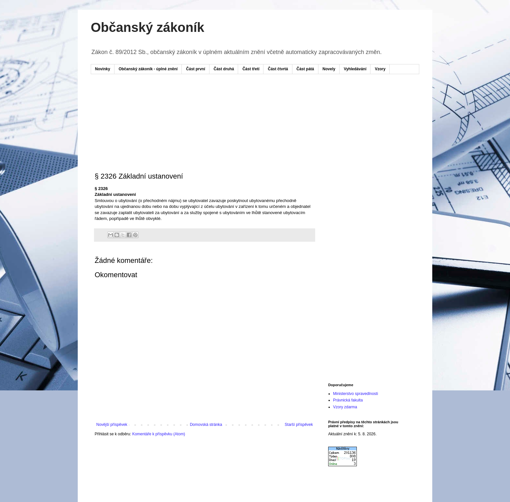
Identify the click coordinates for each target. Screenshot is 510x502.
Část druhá (224, 69)
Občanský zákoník (147, 27)
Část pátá (305, 69)
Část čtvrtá (278, 69)
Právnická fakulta (348, 400)
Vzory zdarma (345, 407)
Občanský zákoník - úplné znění (148, 69)
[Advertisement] (219, 98)
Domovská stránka (206, 424)
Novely (329, 69)
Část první (195, 69)
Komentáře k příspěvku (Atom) (158, 434)
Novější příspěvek (111, 424)
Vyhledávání (355, 69)
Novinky (102, 69)
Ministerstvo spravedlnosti (355, 393)
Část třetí (250, 69)
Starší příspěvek (299, 424)
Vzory (380, 69)
